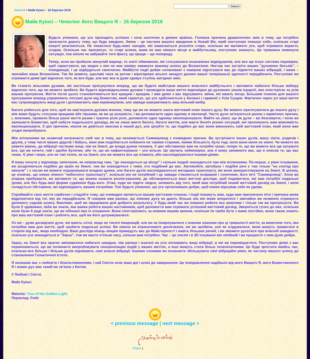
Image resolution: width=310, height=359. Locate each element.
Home (18, 10)
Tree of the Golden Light (47, 294)
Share (136, 348)
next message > (180, 323)
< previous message (134, 323)
